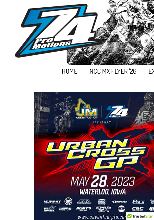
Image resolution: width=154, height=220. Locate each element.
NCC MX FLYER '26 (113, 71)
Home (69, 71)
